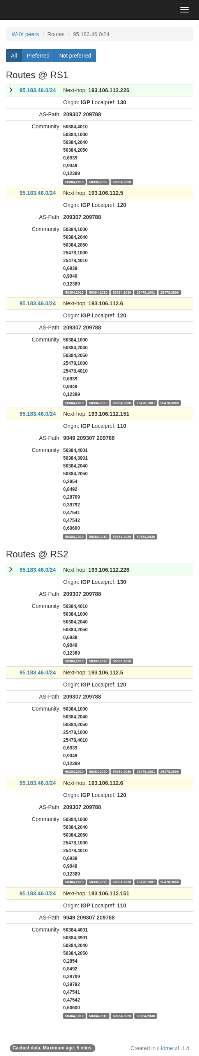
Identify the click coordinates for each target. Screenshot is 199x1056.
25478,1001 (146, 292)
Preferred (38, 56)
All (14, 56)
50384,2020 (98, 182)
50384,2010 (74, 182)
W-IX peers (25, 34)
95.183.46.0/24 (37, 90)
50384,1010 (74, 536)
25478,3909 (169, 292)
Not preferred (75, 56)
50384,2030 (122, 182)
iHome (165, 1048)
